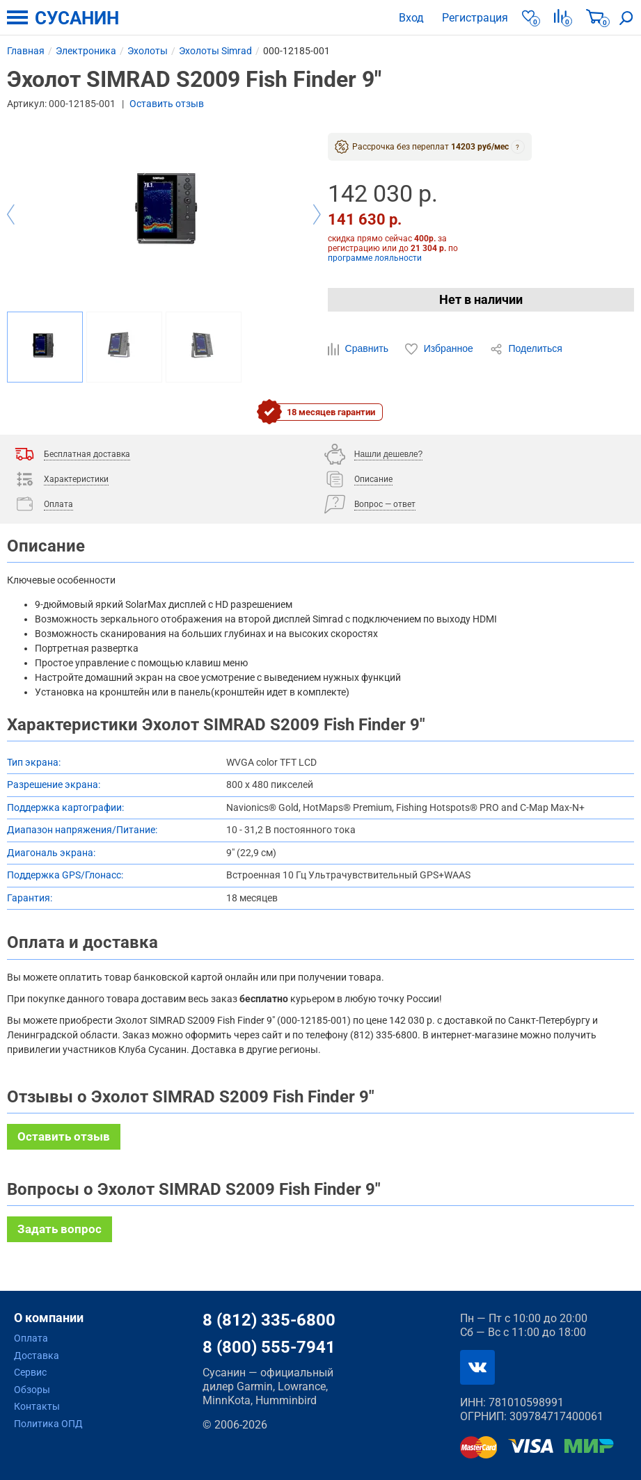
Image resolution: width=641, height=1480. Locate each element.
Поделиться (526, 349)
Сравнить (359, 349)
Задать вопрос (59, 1229)
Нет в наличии (481, 299)
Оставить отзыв (166, 103)
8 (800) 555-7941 (269, 1347)
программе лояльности (375, 258)
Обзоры (32, 1389)
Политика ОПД (48, 1423)
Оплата (31, 1338)
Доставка (36, 1355)
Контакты (37, 1406)
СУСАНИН (77, 18)
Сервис (30, 1372)
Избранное (440, 349)
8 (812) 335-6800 (269, 1320)
